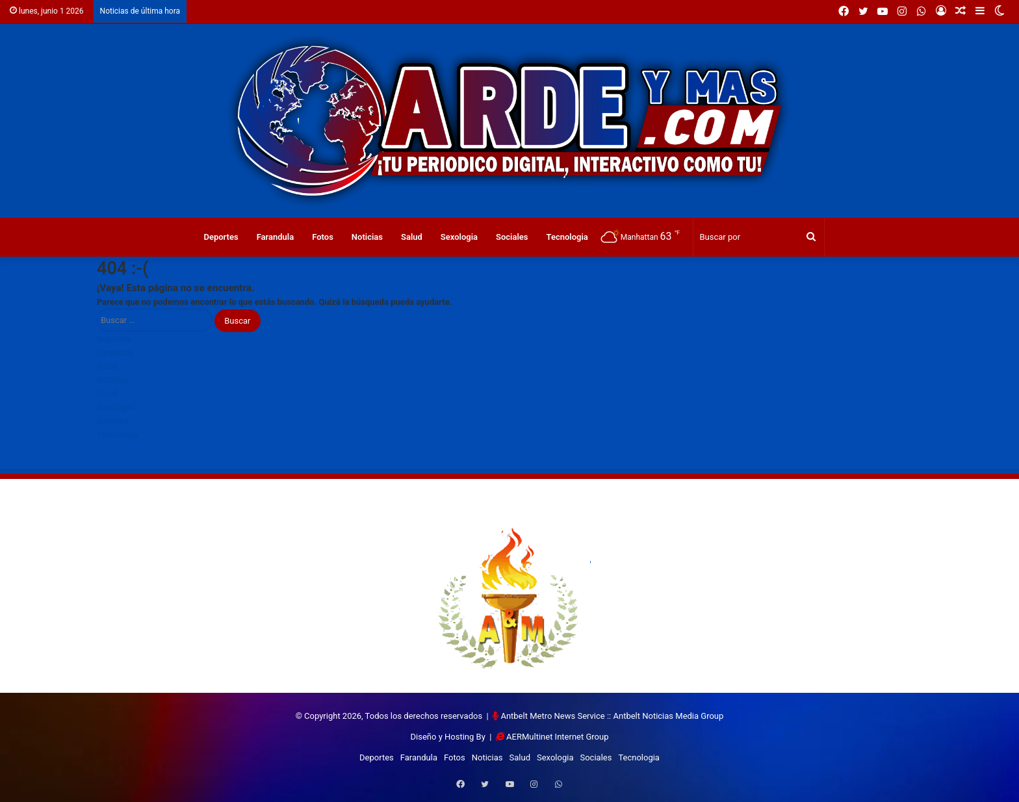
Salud (411, 237)
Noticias (367, 237)
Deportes (220, 237)
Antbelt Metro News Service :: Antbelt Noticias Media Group (611, 716)
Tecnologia (567, 237)
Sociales (512, 237)
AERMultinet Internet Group (557, 737)
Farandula (275, 237)
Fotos (322, 237)
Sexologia (459, 237)
